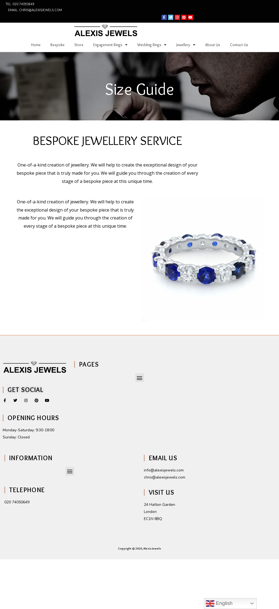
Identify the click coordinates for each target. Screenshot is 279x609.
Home (36, 44)
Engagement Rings (110, 44)
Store (78, 44)
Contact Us (239, 44)
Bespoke (57, 44)
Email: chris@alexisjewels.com (35, 10)
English (219, 603)
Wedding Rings (151, 44)
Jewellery (185, 44)
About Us (212, 44)
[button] (139, 377)
